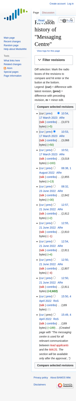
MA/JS (53, 349)
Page (36, 12)
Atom (9, 68)
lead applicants (59, 345)
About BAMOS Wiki (60, 377)
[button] (54, 60)
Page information (12, 75)
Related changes (12, 64)
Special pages (11, 72)
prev (48, 113)
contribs (51, 122)
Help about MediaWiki (15, 49)
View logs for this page (48, 50)
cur (42, 131)
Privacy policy (41, 377)
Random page (11, 45)
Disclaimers (40, 384)
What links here (12, 60)
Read (39, 20)
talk (42, 122)
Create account (57, 3)
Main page (9, 37)
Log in (70, 3)
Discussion (48, 12)
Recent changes (12, 41)
